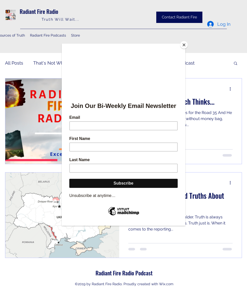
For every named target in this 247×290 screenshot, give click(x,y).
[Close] (184, 45)
